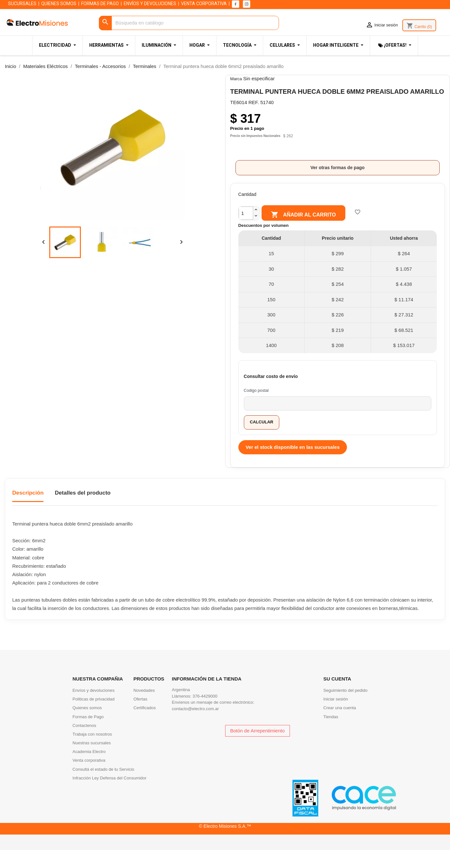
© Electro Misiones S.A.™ (225, 826)
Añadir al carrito (303, 215)
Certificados (144, 707)
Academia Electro (89, 751)
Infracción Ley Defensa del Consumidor (109, 778)
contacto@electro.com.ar (195, 708)
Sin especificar (259, 78)
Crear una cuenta (339, 707)
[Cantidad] (246, 213)
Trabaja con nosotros (92, 734)
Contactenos (84, 725)
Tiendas (330, 716)
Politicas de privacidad (93, 699)
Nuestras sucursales (91, 742)
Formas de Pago (88, 716)
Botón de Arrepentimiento (257, 730)
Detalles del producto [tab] (82, 493)
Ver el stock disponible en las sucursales (293, 447)
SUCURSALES (22, 3)
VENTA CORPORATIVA (204, 3)
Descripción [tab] (27, 493)
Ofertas (140, 699)
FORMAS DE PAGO (100, 3)
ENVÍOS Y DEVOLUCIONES (150, 3)
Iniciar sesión (335, 699)
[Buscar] (189, 23)
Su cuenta (337, 678)
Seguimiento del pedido (345, 690)
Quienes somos (87, 707)
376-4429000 (205, 696)
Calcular (261, 422)
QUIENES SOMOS (58, 3)
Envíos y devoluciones (93, 690)
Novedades (144, 690)
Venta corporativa (88, 760)
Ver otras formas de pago (338, 167)
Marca (236, 78)
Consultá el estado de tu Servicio (103, 769)
